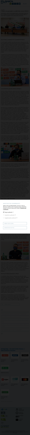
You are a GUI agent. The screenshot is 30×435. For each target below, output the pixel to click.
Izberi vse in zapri (8, 223)
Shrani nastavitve (9, 227)
